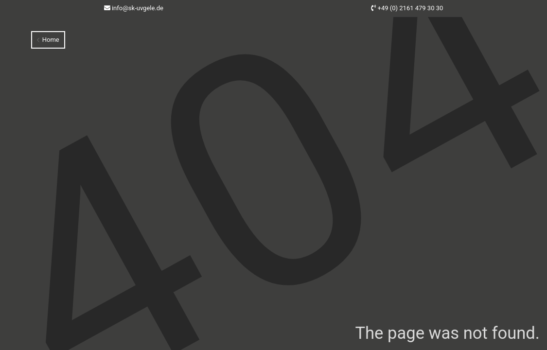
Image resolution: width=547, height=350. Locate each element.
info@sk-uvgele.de (137, 8)
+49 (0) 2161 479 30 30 (410, 8)
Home (48, 39)
